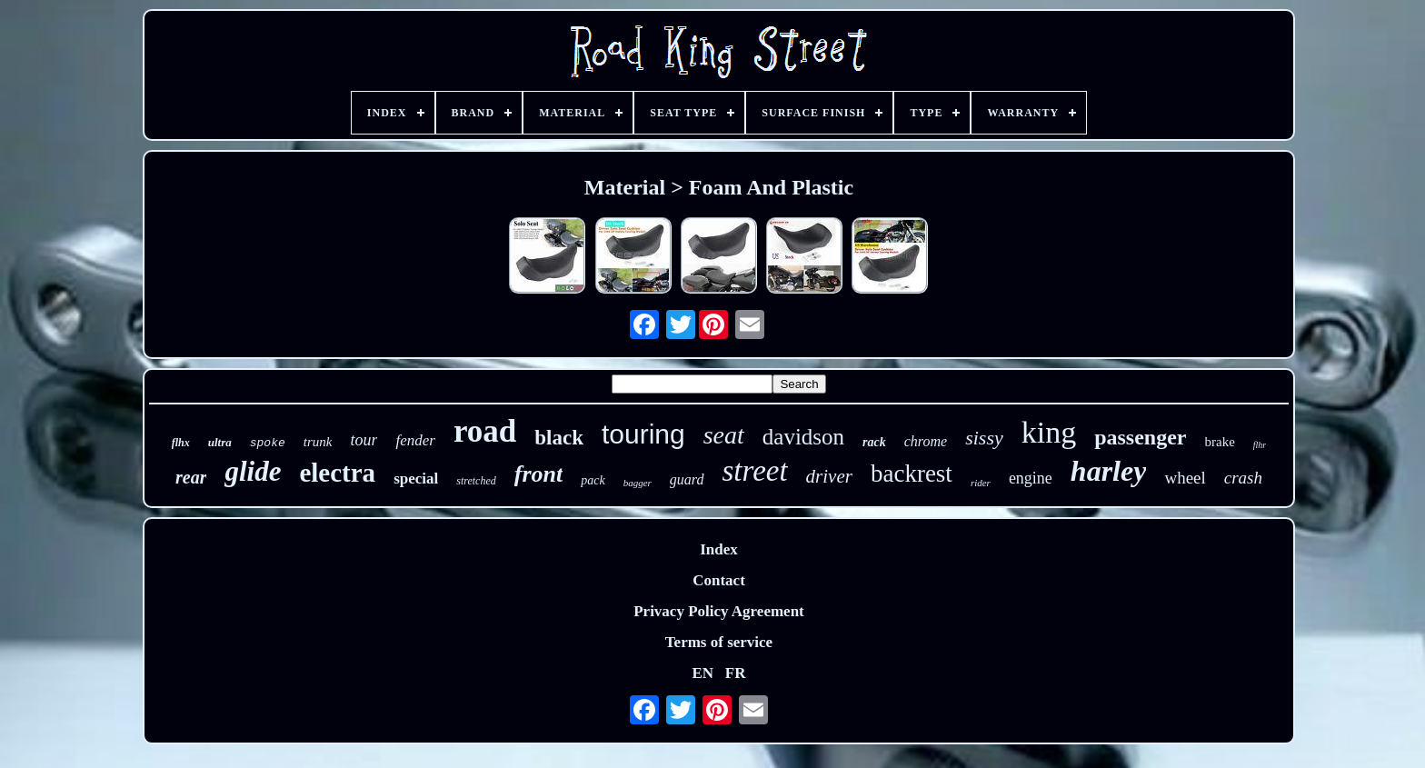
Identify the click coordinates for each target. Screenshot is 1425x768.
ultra (220, 442)
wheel (1184, 477)
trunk (318, 441)
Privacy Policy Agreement (718, 611)
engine (1030, 478)
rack (874, 442)
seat (723, 435)
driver (829, 476)
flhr (1259, 445)
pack (592, 480)
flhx (181, 442)
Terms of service (718, 642)
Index (719, 549)
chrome (925, 441)
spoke (267, 443)
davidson (803, 436)
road (484, 431)
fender (414, 440)
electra (337, 472)
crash (1243, 477)
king (1048, 432)
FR (735, 673)
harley (1109, 470)
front (538, 474)
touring (643, 434)
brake (1220, 441)
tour (363, 440)
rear (190, 477)
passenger (1140, 437)
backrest (911, 473)
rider (981, 482)
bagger (637, 482)
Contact (719, 580)
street (755, 470)
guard (687, 479)
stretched (476, 480)
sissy (984, 437)
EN (702, 673)
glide (252, 471)
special (416, 478)
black (558, 437)
